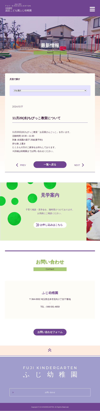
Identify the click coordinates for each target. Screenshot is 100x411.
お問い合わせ (50, 392)
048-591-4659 (53, 307)
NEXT (77, 165)
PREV (23, 165)
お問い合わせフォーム (50, 332)
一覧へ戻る (50, 164)
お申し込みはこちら (51, 224)
